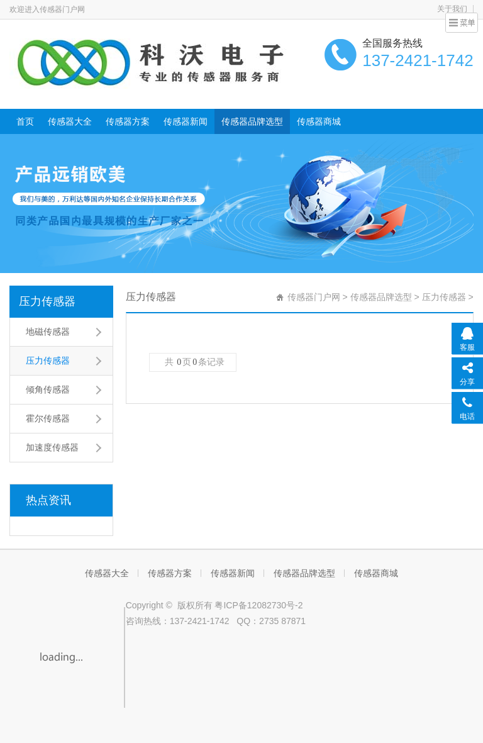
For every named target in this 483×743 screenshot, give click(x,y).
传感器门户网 (313, 297)
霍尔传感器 (48, 418)
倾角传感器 (48, 389)
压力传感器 (47, 301)
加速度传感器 (52, 447)
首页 (25, 121)
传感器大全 (70, 121)
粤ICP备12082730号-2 (258, 605)
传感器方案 (128, 121)
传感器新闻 (186, 121)
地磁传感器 (48, 332)
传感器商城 (319, 121)
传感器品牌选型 (252, 121)
